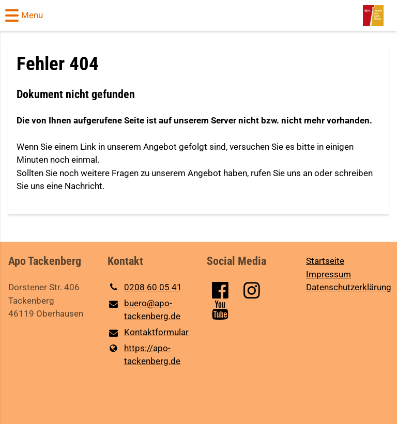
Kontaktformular (148, 333)
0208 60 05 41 (145, 287)
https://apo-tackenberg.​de (144, 355)
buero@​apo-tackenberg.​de (144, 310)
